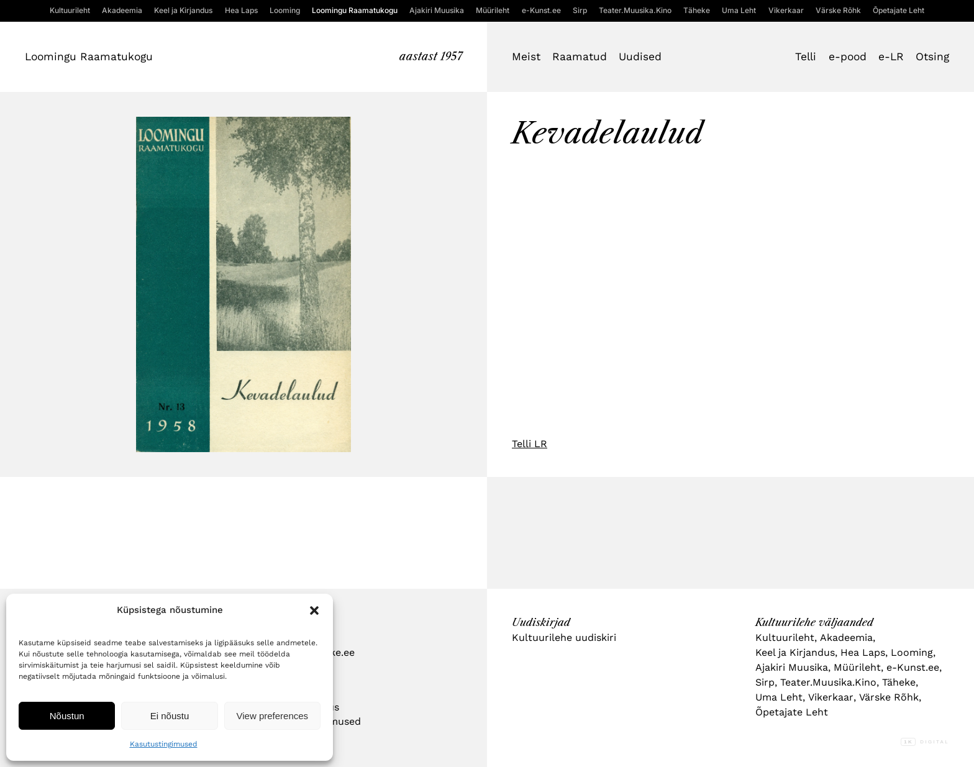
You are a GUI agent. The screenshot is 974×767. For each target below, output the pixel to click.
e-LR (891, 56)
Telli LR (529, 444)
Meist (526, 56)
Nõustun (67, 715)
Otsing (932, 56)
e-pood (848, 56)
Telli (805, 56)
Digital (925, 742)
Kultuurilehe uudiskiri (564, 637)
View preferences (273, 715)
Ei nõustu (169, 715)
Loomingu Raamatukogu (89, 56)
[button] (314, 610)
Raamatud (579, 56)
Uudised (640, 56)
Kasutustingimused (164, 744)
